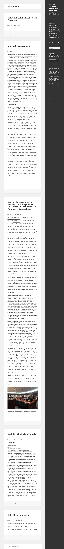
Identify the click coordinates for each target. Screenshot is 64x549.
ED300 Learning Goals (18, 515)
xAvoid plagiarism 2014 (13, 503)
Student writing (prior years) (54, 29)
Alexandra (17, 25)
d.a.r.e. (25, 33)
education (31, 33)
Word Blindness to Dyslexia (54, 76)
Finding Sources (52, 23)
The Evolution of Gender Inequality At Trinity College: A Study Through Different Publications (54, 80)
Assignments (51, 21)
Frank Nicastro (32, 241)
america (19, 33)
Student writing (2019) (53, 27)
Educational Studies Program (54, 37)
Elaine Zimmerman (22, 252)
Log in (50, 93)
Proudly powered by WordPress (13, 546)
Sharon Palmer (22, 246)
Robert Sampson (11, 243)
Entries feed (51, 95)
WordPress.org (51, 98)
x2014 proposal (11, 191)
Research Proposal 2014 (19, 46)
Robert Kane (33, 240)
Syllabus (50, 19)
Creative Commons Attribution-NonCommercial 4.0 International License (54, 60)
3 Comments (18, 191)
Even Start (29, 324)
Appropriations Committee (14, 218)
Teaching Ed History (52, 31)
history (34, 33)
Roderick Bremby (21, 247)
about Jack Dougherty (53, 33)
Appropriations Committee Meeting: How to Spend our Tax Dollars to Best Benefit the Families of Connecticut (22, 205)
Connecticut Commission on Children (18, 253)
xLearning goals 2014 (12, 537)
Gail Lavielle (30, 243)
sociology (9, 35)
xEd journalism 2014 (12, 423)
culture (23, 33)
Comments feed (52, 96)
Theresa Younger (20, 250)
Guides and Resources (53, 25)
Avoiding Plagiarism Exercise (22, 434)
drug (28, 33)
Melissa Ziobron (19, 241)
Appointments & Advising (53, 35)
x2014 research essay (12, 33)
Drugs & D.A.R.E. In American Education (22, 18)
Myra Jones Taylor (12, 250)
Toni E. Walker (15, 238)
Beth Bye (23, 238)
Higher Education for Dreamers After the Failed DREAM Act (53, 85)
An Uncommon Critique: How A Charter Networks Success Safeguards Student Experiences (54, 73)
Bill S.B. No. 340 (16, 221)
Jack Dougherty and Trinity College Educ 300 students (54, 56)
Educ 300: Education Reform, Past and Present (53, 7)
